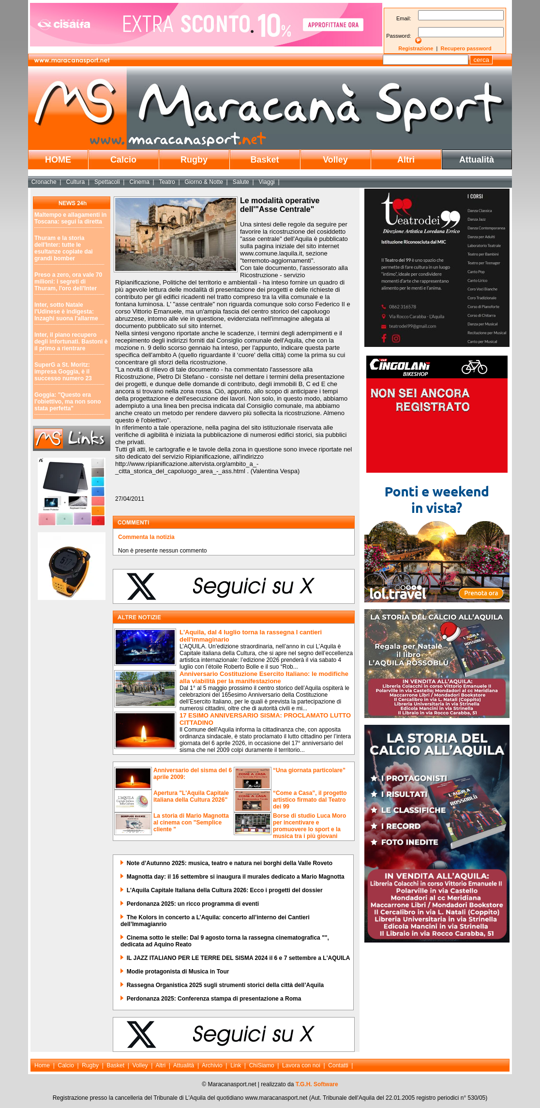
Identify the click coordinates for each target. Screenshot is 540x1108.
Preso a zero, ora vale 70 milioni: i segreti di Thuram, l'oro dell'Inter (68, 281)
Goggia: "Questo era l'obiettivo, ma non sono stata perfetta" (67, 401)
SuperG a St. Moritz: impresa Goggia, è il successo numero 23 (63, 371)
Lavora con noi (301, 1065)
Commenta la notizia (146, 537)
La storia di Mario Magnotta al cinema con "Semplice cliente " (191, 822)
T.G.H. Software (317, 1084)
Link (235, 1065)
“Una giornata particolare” (309, 770)
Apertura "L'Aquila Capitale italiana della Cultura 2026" (191, 796)
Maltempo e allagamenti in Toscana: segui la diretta (70, 218)
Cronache (44, 182)
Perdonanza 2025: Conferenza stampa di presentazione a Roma (214, 998)
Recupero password (466, 48)
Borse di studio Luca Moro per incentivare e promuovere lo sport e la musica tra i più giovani (309, 825)
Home (42, 1065)
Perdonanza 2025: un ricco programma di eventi (193, 903)
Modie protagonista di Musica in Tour (178, 971)
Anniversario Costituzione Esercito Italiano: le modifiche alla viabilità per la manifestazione (264, 677)
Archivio (212, 1065)
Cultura (75, 182)
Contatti (338, 1065)
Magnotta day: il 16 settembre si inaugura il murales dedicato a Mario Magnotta (236, 876)
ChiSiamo (261, 1065)
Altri (406, 160)
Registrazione (415, 48)
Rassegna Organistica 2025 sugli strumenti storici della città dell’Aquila (225, 985)
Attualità (476, 160)
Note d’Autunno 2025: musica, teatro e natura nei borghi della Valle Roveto (229, 863)
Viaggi (267, 182)
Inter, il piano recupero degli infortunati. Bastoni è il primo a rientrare (70, 341)
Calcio (123, 160)
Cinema (139, 182)
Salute (241, 182)
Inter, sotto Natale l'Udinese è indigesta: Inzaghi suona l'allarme (66, 311)
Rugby (194, 160)
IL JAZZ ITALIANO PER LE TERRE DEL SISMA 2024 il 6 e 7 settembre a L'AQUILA (238, 958)
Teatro (167, 182)
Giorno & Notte (204, 182)
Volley (335, 160)
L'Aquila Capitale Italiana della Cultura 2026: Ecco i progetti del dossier (225, 890)
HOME (58, 160)
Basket (264, 160)
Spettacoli (107, 182)
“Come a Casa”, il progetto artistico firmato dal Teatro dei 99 (310, 800)
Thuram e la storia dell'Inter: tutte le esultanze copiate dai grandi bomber (63, 248)
